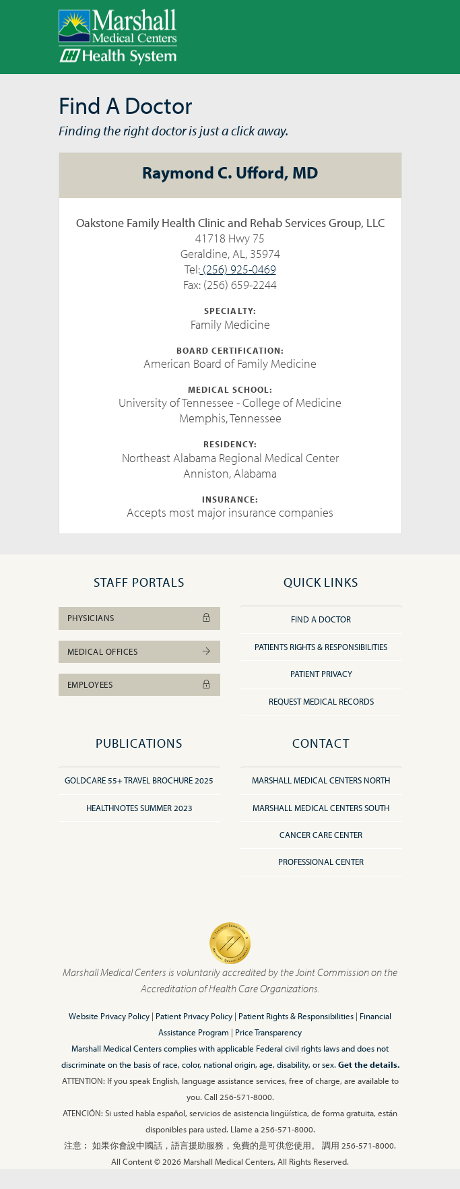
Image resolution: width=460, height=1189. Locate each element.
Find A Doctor (321, 619)
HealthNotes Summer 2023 (139, 807)
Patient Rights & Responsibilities (296, 1015)
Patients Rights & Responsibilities (321, 646)
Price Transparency (268, 1032)
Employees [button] (139, 684)
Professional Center (321, 861)
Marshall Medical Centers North (321, 780)
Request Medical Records (321, 701)
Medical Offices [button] (139, 651)
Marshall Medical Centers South (321, 807)
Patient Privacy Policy (194, 1015)
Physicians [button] (139, 617)
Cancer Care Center (321, 834)
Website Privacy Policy (109, 1015)
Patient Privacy (321, 673)
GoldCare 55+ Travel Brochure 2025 (139, 780)
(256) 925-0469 (238, 269)
